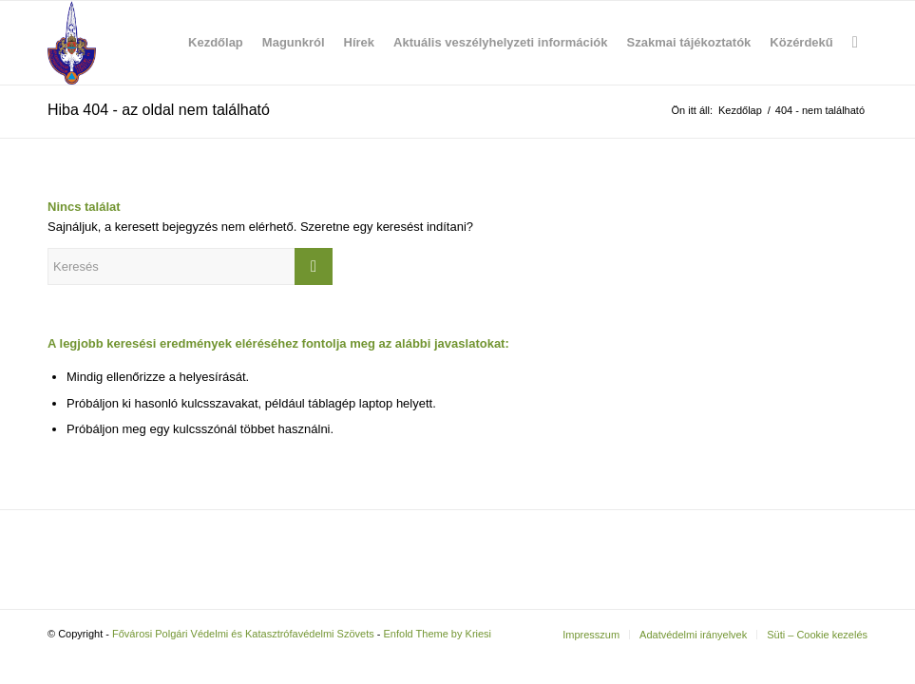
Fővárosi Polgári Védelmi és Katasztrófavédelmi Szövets (243, 633)
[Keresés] (855, 43)
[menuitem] (216, 43)
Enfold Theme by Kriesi (438, 633)
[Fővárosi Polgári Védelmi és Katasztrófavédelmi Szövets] (72, 43)
